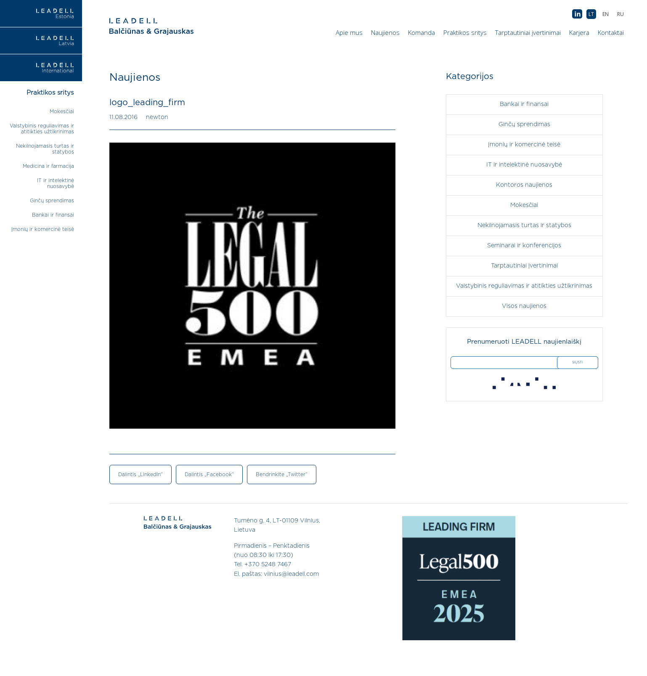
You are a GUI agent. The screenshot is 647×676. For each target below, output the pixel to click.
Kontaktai (611, 32)
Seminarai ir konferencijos (524, 246)
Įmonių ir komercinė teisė (42, 229)
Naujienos (385, 32)
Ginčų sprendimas (52, 200)
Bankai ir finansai (53, 214)
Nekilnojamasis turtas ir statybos (524, 225)
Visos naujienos (524, 306)
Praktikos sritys (465, 32)
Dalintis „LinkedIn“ (140, 474)
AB (577, 14)
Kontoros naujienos (524, 185)
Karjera (579, 32)
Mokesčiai (62, 111)
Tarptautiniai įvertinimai (528, 32)
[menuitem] (620, 14)
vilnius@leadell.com (291, 574)
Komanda (421, 32)
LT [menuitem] (591, 14)
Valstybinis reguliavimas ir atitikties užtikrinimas (524, 286)
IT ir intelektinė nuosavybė (524, 165)
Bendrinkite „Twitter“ (282, 474)
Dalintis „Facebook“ (209, 474)
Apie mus (349, 32)
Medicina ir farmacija (48, 166)
